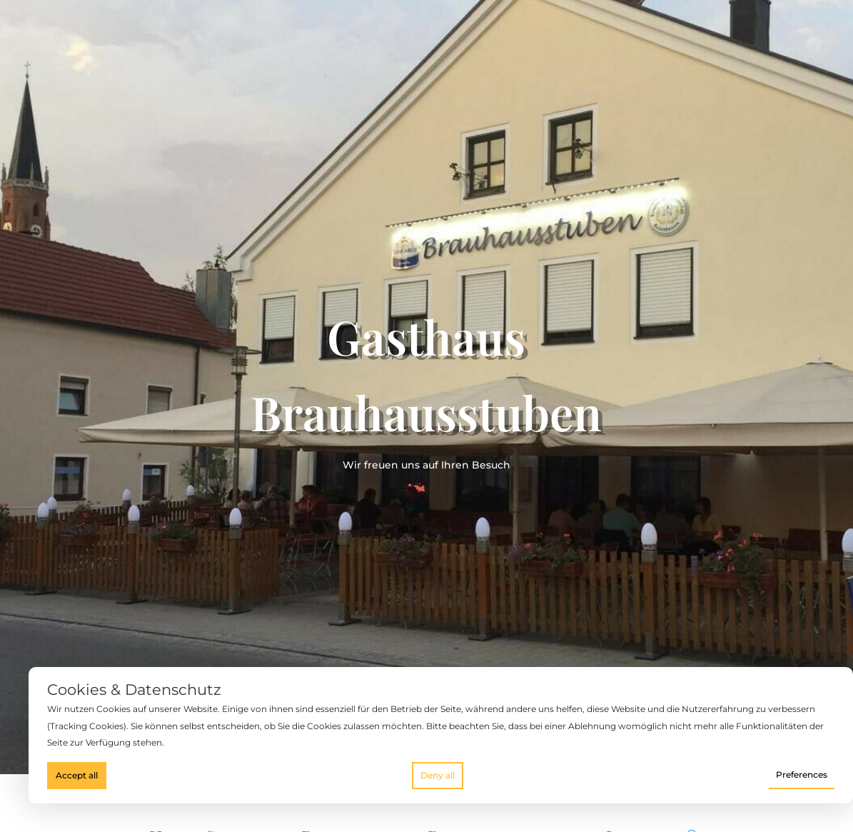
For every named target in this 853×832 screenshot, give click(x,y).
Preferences (801, 774)
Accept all (77, 775)
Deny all (437, 775)
